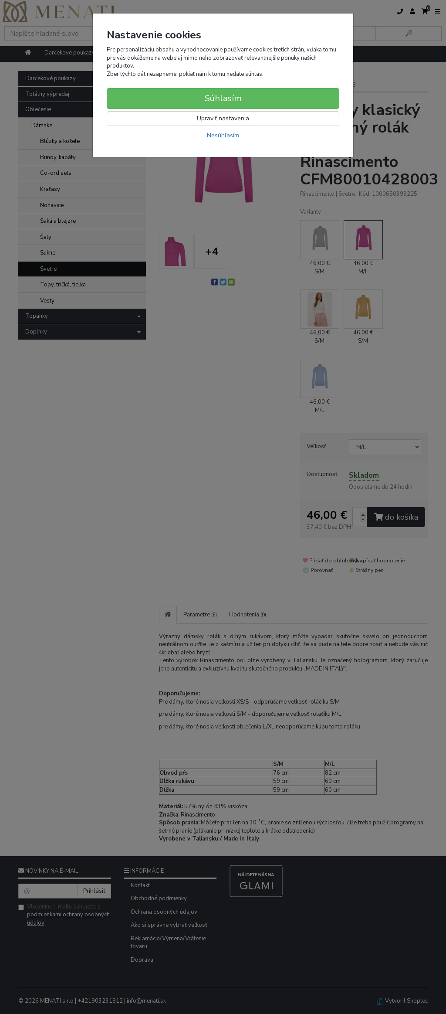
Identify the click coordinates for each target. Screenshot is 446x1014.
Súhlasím (223, 98)
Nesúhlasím (223, 135)
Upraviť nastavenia (223, 118)
